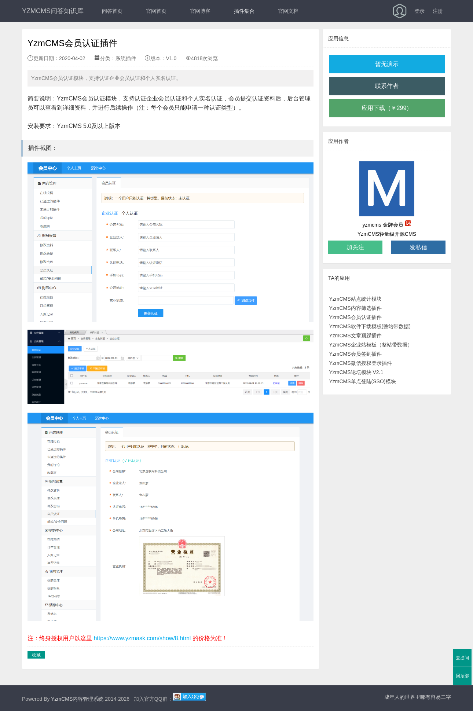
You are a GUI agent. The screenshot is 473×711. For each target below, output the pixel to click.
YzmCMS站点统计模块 (355, 299)
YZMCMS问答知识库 (53, 11)
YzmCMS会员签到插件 (355, 354)
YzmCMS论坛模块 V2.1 (356, 372)
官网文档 (288, 11)
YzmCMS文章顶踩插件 (355, 335)
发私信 (418, 247)
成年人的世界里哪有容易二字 (417, 697)
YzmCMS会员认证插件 (355, 317)
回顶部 (462, 675)
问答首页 (112, 11)
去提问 (462, 657)
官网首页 (156, 11)
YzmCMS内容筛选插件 (355, 308)
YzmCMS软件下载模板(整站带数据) (370, 326)
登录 (419, 11)
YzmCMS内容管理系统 (77, 699)
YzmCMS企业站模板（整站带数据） (370, 345)
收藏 (36, 654)
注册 (438, 11)
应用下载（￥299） (387, 108)
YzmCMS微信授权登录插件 (360, 363)
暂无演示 (387, 64)
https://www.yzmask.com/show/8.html (142, 638)
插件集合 (244, 11)
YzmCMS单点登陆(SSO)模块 (362, 381)
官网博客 (200, 11)
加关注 (355, 247)
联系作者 (387, 86)
